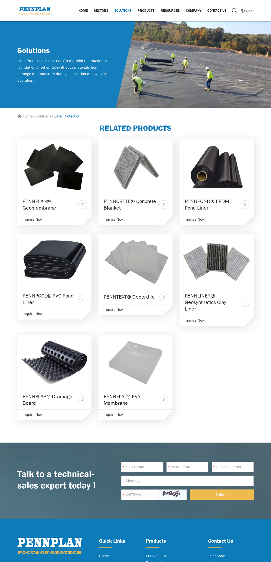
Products (146, 10)
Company (193, 10)
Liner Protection (67, 116)
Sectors (101, 10)
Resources (170, 10)
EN (247, 11)
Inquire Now (33, 219)
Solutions (122, 10)
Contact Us (216, 10)
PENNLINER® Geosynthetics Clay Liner (205, 302)
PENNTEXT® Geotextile (129, 297)
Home (83, 10)
